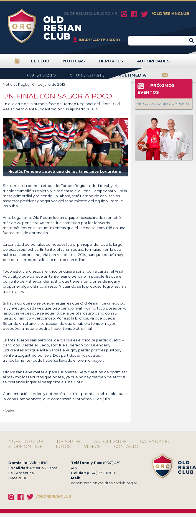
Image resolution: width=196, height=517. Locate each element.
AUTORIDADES (153, 63)
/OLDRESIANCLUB (170, 13)
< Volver (10, 410)
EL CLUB (40, 63)
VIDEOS (92, 446)
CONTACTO (126, 446)
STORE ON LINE (86, 77)
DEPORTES (111, 63)
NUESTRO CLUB (26, 441)
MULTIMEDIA (132, 77)
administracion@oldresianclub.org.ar (104, 483)
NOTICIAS (74, 63)
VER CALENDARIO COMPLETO (163, 104)
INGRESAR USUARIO (99, 39)
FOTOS (63, 446)
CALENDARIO (40, 77)
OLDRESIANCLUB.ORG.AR (90, 13)
